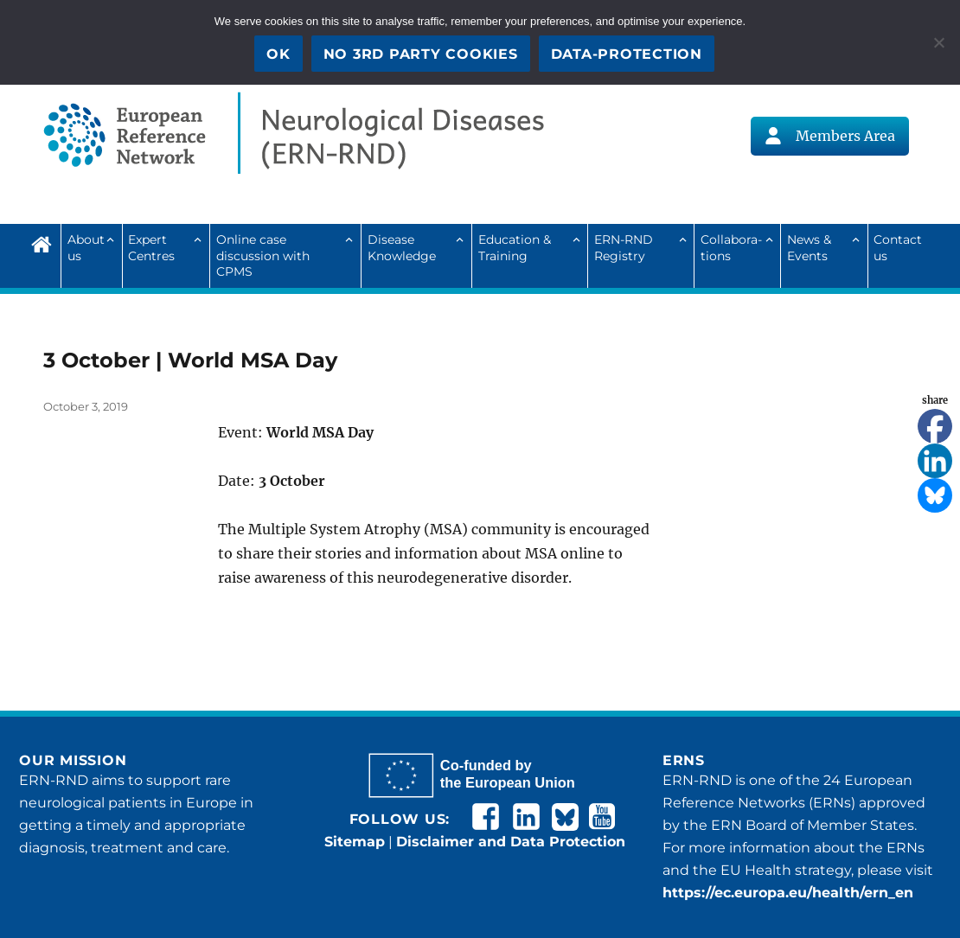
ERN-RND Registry (623, 247)
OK (278, 54)
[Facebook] (935, 426)
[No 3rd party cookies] (938, 42)
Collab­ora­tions (731, 247)
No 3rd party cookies (420, 54)
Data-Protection (626, 54)
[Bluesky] (935, 495)
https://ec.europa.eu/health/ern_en (787, 892)
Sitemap (354, 841)
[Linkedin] (935, 460)
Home (46, 242)
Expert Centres (151, 247)
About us (86, 247)
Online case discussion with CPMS (263, 255)
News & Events (809, 247)
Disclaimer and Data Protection (510, 841)
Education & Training (514, 247)
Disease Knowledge (402, 247)
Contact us (898, 247)
